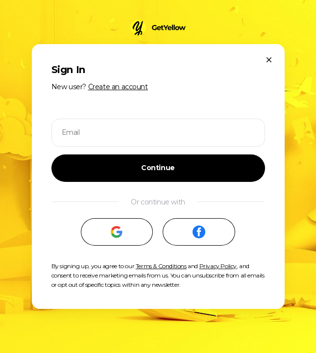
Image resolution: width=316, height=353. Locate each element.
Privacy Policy (218, 266)
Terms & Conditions (161, 266)
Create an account (118, 86)
